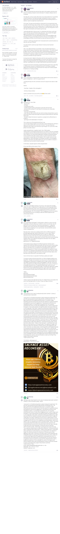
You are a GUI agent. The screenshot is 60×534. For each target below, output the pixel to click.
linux (6, 38)
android (4, 41)
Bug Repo (13, 77)
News (3, 75)
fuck (3, 39)
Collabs (30, 1)
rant (25, 87)
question (25, 331)
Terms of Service (12, 86)
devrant (25, 457)
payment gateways (42, 333)
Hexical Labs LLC (12, 84)
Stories (25, 1)
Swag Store (4, 77)
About (3, 74)
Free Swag (4, 78)
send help (37, 331)
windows (13, 38)
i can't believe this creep (31, 87)
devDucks (4, 79)
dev (7, 41)
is (12, 41)
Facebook (13, 81)
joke (14, 43)
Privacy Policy (5, 86)
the (10, 41)
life (12, 43)
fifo (27, 115)
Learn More (5, 32)
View (16, 48)
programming (14, 39)
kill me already (31, 331)
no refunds (31, 115)
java (8, 39)
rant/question (36, 335)
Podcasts (13, 79)
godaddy (28, 247)
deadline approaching (28, 335)
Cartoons (13, 78)
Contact (4, 81)
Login (49, 1)
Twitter (12, 82)
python (4, 45)
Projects (12, 75)
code (9, 38)
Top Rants (20, 1)
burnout (41, 335)
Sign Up (55, 1)
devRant (4, 84)
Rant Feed (13, 1)
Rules (12, 74)
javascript (5, 43)
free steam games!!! (38, 115)
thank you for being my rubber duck (31, 333)
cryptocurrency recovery (33, 530)
